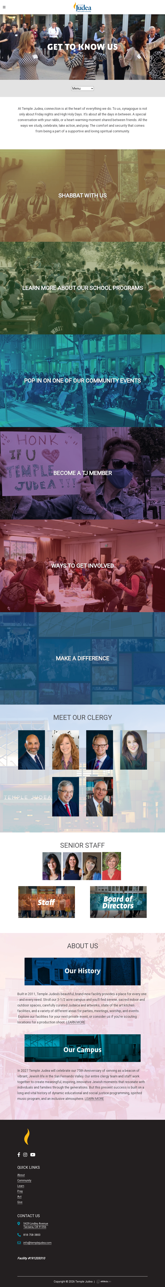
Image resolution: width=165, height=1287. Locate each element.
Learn (20, 1185)
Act (19, 1196)
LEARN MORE (75, 1022)
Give (19, 1202)
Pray (20, 1191)
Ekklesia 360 (103, 1281)
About (21, 1174)
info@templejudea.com (37, 1242)
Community (24, 1180)
